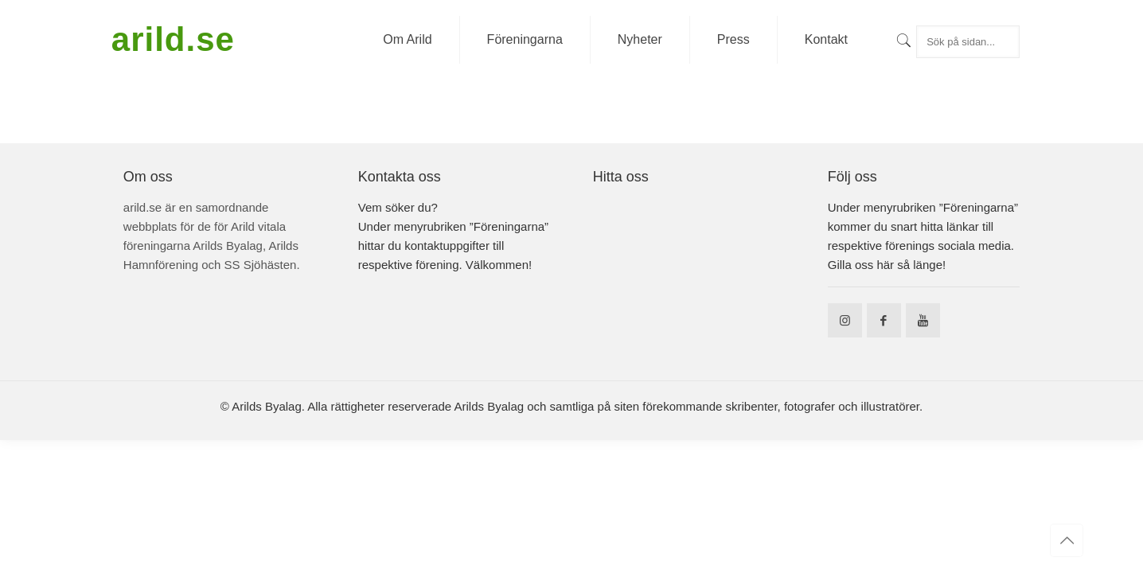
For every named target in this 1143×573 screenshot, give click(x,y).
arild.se (173, 39)
